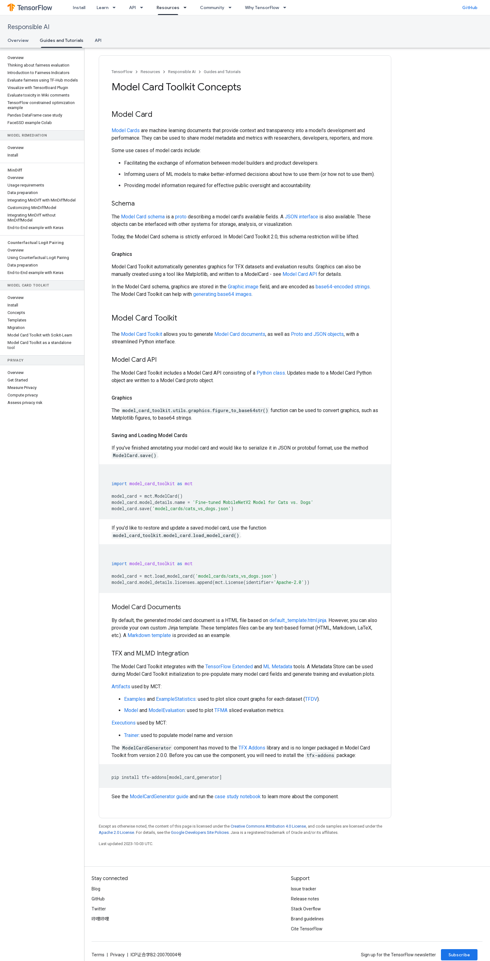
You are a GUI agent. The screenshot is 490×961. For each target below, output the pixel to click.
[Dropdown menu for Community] (231, 7)
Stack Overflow (306, 908)
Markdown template (149, 635)
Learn (102, 7)
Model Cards (126, 130)
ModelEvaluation (166, 710)
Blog (96, 888)
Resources (150, 71)
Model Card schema (143, 217)
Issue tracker (303, 888)
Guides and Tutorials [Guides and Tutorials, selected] (61, 40)
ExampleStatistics (176, 699)
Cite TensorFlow (306, 928)
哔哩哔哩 (100, 918)
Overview (18, 40)
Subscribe (459, 955)
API (132, 7)
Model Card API (299, 274)
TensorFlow (122, 71)
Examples (135, 699)
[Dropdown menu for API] (143, 7)
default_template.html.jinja (297, 620)
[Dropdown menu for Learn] (115, 7)
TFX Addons (251, 748)
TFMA (221, 710)
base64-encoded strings (343, 287)
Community (212, 7)
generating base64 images (222, 294)
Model (131, 710)
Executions (124, 723)
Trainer (131, 735)
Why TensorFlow (262, 7)
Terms (98, 954)
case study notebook (238, 796)
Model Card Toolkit (141, 334)
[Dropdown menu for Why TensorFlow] (286, 7)
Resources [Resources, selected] (168, 7)
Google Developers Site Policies (200, 832)
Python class (271, 373)
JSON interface (301, 217)
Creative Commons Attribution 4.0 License (268, 826)
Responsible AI (28, 27)
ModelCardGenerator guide (159, 796)
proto (181, 217)
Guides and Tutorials (222, 71)
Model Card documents (239, 334)
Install (79, 7)
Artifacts (121, 687)
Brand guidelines (307, 918)
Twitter (99, 908)
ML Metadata (277, 667)
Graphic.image (243, 287)
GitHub (470, 7)
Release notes (305, 898)
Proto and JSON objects (317, 334)
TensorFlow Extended (229, 667)
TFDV (311, 699)
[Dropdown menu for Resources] (186, 7)
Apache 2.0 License (116, 832)
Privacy (117, 954)
